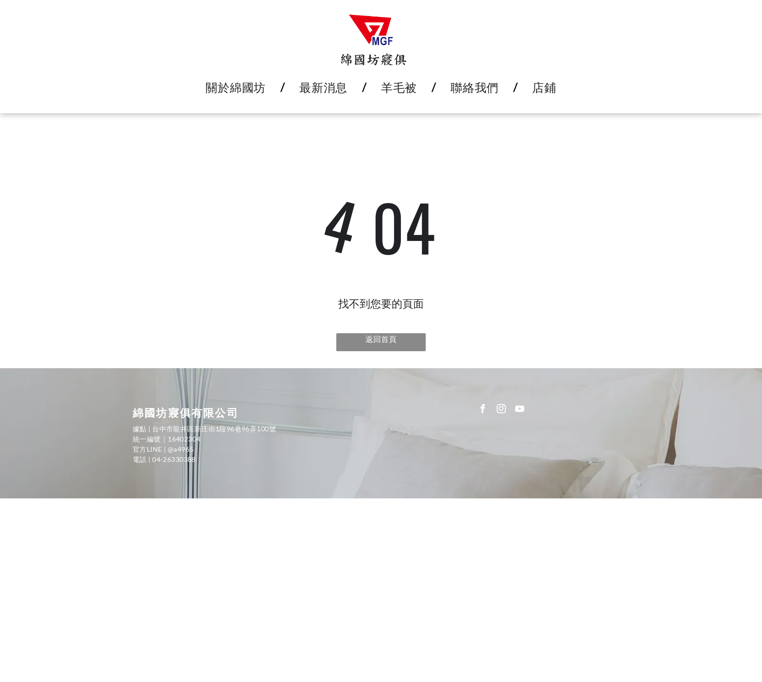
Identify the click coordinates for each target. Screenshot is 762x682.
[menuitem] (238, 87)
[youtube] (520, 410)
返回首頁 (381, 338)
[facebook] (483, 410)
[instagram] (501, 410)
